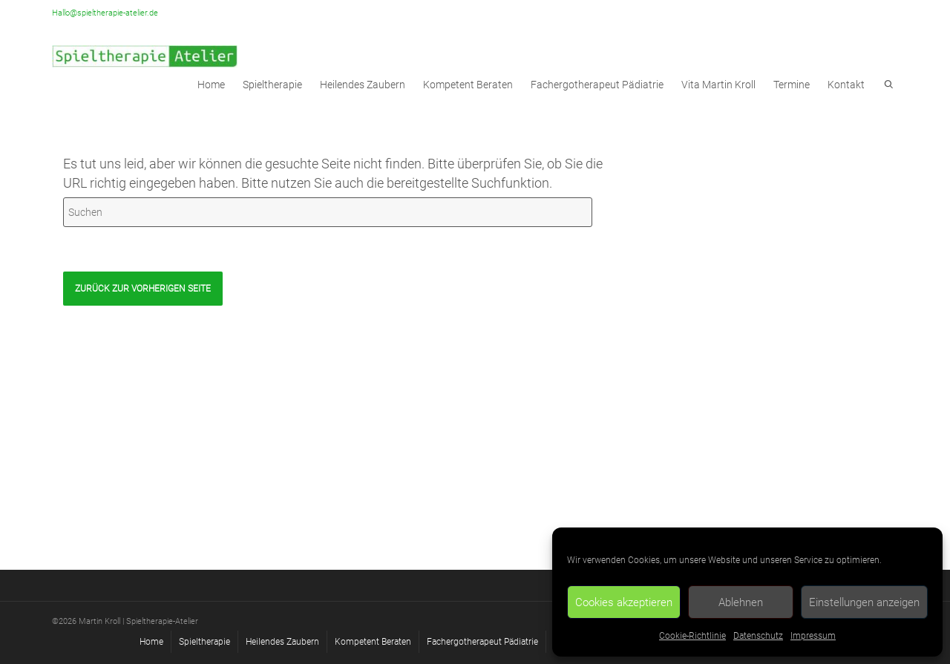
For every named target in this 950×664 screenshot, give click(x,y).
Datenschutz (758, 636)
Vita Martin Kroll (718, 85)
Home (151, 642)
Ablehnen (740, 602)
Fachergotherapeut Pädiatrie (597, 85)
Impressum (813, 636)
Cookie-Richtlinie (692, 636)
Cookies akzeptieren (623, 602)
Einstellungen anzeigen (864, 602)
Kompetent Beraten (468, 85)
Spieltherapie (272, 85)
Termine (791, 85)
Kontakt (846, 85)
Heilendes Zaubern (362, 85)
